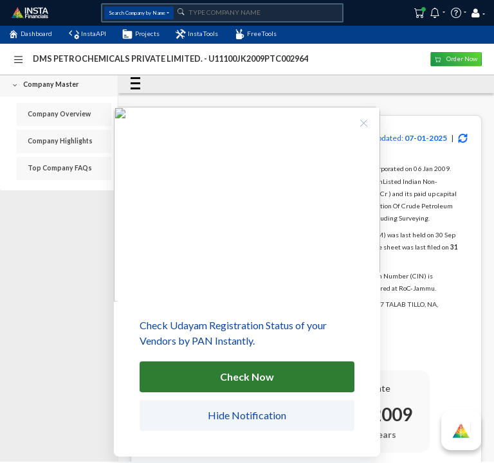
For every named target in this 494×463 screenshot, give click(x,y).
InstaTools (197, 34)
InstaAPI (87, 34)
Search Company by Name (137, 13)
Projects (140, 34)
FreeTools (256, 34)
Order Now (456, 58)
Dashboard (30, 34)
